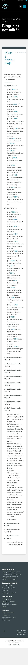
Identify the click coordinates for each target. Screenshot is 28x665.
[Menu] (20, 6)
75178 (15, 119)
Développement (7, 599)
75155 (12, 317)
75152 (16, 339)
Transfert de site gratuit (9, 579)
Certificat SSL (6, 590)
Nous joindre (6, 620)
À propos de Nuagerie (9, 618)
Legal (9, 644)
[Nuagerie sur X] (4, 631)
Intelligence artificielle (8, 601)
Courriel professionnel (9, 593)
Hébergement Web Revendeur (11, 574)
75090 (13, 165)
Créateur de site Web (8, 588)
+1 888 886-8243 (20, 0)
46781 (15, 104)
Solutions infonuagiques (9, 604)
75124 (12, 143)
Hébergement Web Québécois (11, 572)
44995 (15, 97)
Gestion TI (5, 606)
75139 (12, 150)
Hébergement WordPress (10, 577)
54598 (15, 111)
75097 (16, 197)
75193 (13, 297)
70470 (16, 129)
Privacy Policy (16, 644)
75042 (13, 89)
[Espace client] (24, 6)
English (3, 0)
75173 (12, 187)
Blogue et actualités (8, 613)
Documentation (7, 615)
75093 (13, 138)
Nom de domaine (7, 585)
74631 (16, 175)
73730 (15, 158)
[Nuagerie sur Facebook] (2, 631)
